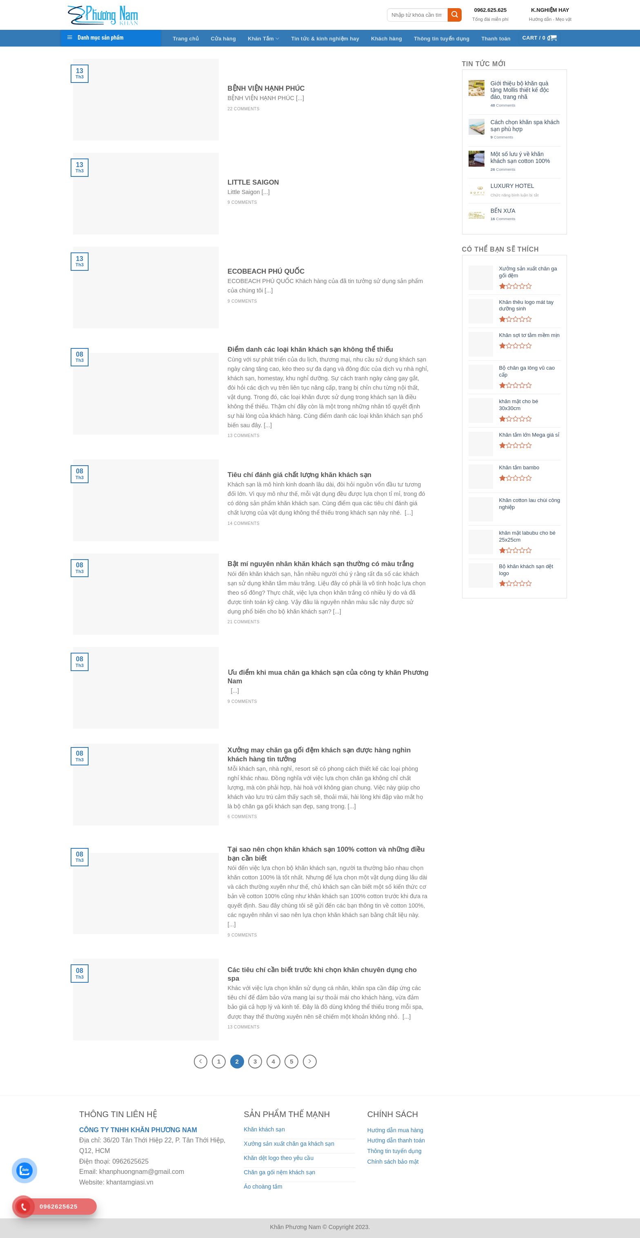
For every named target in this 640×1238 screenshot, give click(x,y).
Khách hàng (386, 38)
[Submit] (455, 15)
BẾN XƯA (503, 210)
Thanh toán (496, 38)
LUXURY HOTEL (512, 186)
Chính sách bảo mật (393, 1161)
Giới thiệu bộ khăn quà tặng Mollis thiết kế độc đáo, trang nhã (520, 90)
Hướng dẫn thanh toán (396, 1140)
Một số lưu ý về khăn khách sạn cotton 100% (520, 157)
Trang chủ (186, 38)
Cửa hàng (223, 38)
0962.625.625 (490, 10)
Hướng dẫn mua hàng (395, 1130)
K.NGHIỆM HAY (550, 10)
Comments (503, 105)
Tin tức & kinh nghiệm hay (325, 38)
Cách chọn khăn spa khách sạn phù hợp (525, 125)
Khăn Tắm (263, 38)
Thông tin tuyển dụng (441, 38)
